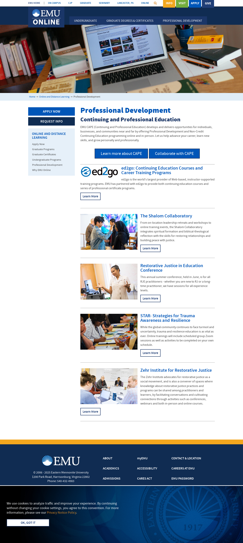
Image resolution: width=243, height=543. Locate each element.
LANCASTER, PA (125, 3)
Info (169, 3)
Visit (182, 3)
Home (32, 97)
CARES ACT (144, 479)
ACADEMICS (111, 468)
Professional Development (182, 20)
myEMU (142, 458)
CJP (70, 3)
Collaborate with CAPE (174, 154)
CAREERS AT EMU (183, 468)
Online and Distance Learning (54, 97)
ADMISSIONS (111, 479)
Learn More (90, 196)
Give (208, 3)
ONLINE (145, 3)
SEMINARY (104, 3)
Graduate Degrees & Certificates (129, 20)
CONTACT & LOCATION (186, 458)
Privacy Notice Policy (61, 513)
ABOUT (107, 458)
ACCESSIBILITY (147, 468)
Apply (195, 3)
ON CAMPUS (54, 3)
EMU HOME (34, 3)
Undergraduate (85, 20)
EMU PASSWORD (182, 479)
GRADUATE (85, 3)
